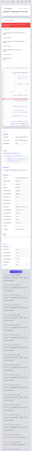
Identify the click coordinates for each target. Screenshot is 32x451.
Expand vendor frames (9, 20)
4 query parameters (8, 280)
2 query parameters (8, 290)
